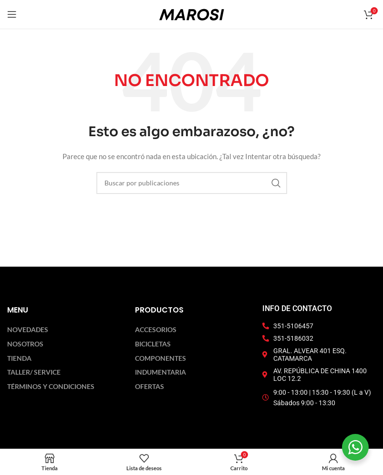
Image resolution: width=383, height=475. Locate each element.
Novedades (27, 330)
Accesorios (155, 330)
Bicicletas (153, 344)
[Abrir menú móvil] (11, 14)
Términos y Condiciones (50, 386)
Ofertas (149, 386)
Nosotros (25, 344)
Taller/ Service (34, 372)
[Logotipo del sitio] (192, 14)
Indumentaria (160, 372)
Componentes (160, 358)
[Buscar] (191, 183)
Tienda (19, 358)
